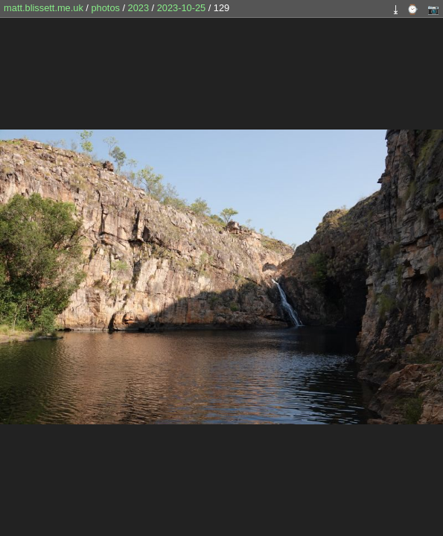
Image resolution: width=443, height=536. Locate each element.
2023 (138, 7)
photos (105, 7)
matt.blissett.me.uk (43, 7)
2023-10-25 (181, 7)
